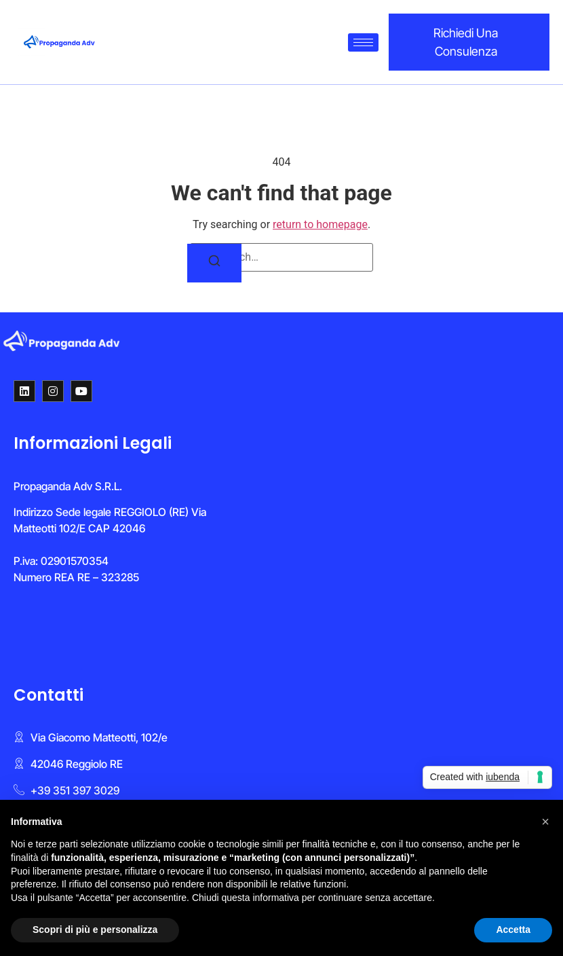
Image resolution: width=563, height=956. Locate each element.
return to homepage (320, 224)
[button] (545, 821)
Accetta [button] (513, 929)
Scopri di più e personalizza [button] (95, 929)
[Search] (214, 263)
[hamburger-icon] (363, 42)
